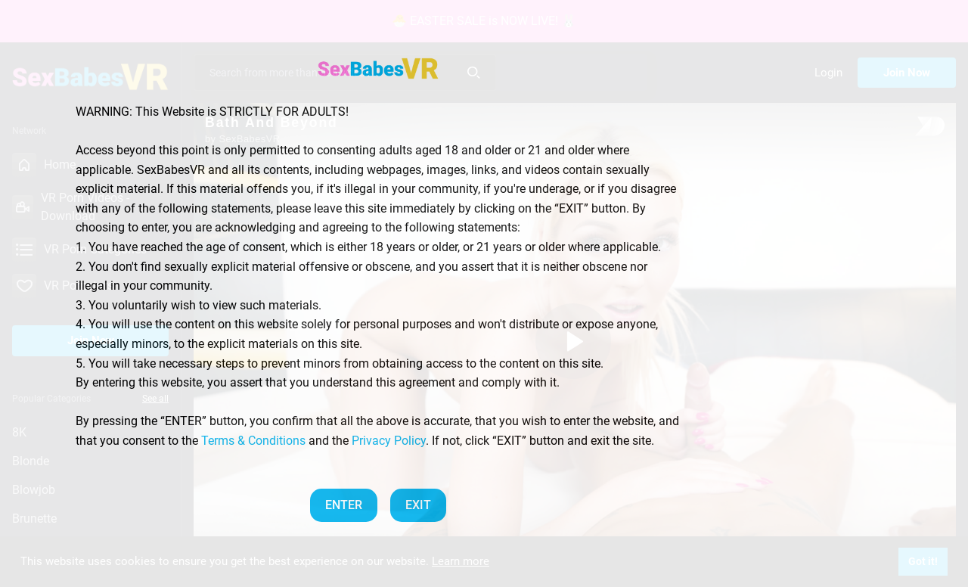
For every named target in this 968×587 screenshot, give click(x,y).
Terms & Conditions (253, 440)
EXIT (418, 505)
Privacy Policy (389, 440)
